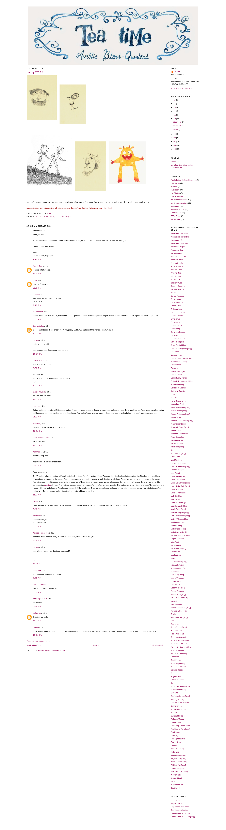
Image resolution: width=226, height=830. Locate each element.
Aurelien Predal (177, 279)
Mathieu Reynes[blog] (180, 512)
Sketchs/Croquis (63, 216)
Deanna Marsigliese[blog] (181, 348)
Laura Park (175, 457)
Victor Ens (175, 752)
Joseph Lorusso (177, 440)
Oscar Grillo (38, 360)
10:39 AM (37, 564)
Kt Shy (35, 501)
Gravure (174, 186)
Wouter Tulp (176, 775)
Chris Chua (175, 319)
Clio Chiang (175, 329)
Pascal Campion (177, 591)
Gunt (173, 394)
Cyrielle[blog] (176, 335)
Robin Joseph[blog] (179, 627)
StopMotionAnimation (180, 810)
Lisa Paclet (175, 473)
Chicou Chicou (177, 315)
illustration (175, 190)
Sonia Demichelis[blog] (180, 686)
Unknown (37, 613)
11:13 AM (37, 385)
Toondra (174, 745)
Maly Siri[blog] (176, 496)
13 (175, 107)
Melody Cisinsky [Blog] (180, 532)
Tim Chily (174, 735)
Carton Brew (176, 306)
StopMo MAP (176, 803)
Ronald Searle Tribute (180, 640)
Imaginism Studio (178, 404)
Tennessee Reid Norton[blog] (183, 816)
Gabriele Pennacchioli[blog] (182, 381)
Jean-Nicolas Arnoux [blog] (182, 420)
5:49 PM (37, 540)
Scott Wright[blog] (178, 663)
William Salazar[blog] (179, 771)
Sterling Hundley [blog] (180, 703)
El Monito (37, 515)
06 (175, 145)
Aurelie (177, 72)
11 (175, 115)
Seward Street (176, 670)
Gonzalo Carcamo (178, 388)
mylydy (36, 340)
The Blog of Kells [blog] (180, 729)
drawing (47, 485)
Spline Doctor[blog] (179, 690)
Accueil (96, 645)
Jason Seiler (176, 417)
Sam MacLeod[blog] (179, 653)
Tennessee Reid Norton (180, 813)
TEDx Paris (175, 216)
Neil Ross (175, 571)
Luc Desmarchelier (178, 493)
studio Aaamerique (178, 709)
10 (175, 119)
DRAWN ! (175, 352)
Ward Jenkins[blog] (179, 762)
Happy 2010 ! (35, 72)
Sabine (36, 627)
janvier (176, 129)
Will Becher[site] (177, 768)
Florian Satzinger (178, 371)
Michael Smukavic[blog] (180, 535)
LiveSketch (175, 193)
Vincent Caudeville (178, 755)
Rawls (173, 614)
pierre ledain (38, 312)
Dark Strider (176, 800)
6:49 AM (37, 509)
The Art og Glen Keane (180, 726)
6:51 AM (37, 417)
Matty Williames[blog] (179, 519)
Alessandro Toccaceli (179, 243)
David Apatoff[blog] (178, 345)
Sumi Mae (175, 712)
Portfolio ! (175, 162)
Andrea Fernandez (41, 533)
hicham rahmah (39, 584)
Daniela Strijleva (177, 342)
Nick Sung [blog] (177, 575)
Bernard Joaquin (177, 289)
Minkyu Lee (175, 552)
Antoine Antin (176, 270)
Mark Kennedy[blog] (179, 506)
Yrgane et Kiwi (177, 785)
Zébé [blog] (175, 788)
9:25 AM (37, 606)
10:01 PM (38, 635)
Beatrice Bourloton (178, 286)
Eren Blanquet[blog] (179, 361)
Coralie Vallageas (178, 332)
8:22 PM (37, 368)
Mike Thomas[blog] (179, 548)
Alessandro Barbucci (179, 233)
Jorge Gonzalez (177, 437)
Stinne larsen (176, 706)
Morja (173, 558)
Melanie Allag (176, 525)
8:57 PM (37, 592)
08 (175, 138)
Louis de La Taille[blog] (180, 486)
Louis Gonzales (177, 489)
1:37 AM (37, 495)
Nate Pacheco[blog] (179, 561)
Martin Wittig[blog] (178, 509)
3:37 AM (37, 319)
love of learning (177, 196)
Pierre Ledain (176, 604)
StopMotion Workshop (180, 807)
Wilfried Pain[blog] (178, 765)
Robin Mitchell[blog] (179, 634)
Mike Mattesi (176, 545)
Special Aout (176, 213)
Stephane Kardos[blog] (180, 696)
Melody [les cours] (178, 529)
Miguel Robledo (177, 539)
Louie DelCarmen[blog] (180, 483)
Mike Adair (175, 542)
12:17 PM (38, 334)
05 (175, 149)
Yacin (173, 781)
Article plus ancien (157, 645)
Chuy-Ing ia (175, 322)
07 (175, 141)
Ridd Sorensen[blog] (179, 617)
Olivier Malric (176, 581)
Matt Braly (37, 423)
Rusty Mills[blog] (177, 650)
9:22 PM (37, 465)
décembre (177, 122)
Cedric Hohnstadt (178, 312)
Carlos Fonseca (177, 296)
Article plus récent (34, 645)
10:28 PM (38, 431)
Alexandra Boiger (178, 247)
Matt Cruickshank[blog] (180, 516)
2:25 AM (37, 578)
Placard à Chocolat (179, 611)
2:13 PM (37, 305)
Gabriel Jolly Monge (179, 378)
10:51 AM (37, 445)
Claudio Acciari (177, 325)
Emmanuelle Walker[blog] (181, 358)
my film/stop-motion (179, 203)
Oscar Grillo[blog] (178, 588)
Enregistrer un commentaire (38, 641)
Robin (173, 621)
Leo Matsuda (176, 460)
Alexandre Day (177, 250)
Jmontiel (36, 294)
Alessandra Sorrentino (180, 237)
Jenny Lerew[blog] (178, 424)
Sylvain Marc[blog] (178, 716)
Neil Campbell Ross (179, 568)
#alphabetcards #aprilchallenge (184, 180)
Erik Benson (176, 365)
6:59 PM (37, 288)
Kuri (172, 450)
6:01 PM (37, 526)
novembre (177, 126)
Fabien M (174, 368)
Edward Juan (176, 355)
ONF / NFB (175, 585)
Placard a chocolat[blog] (181, 607)
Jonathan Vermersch (179, 434)
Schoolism (175, 657)
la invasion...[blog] (178, 453)
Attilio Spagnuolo (40, 599)
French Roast (176, 375)
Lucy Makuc (38, 570)
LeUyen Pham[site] (179, 463)
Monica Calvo (176, 555)
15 (175, 100)
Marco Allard (176, 499)
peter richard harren (41, 437)
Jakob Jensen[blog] (179, 411)
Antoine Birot (176, 273)
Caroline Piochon (178, 302)
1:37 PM (37, 621)
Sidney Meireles (177, 680)
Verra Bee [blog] (177, 749)
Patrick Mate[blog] (178, 594)
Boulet (173, 293)
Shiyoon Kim (176, 676)
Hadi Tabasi (175, 398)
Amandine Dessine (178, 257)
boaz (35, 280)
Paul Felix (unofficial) (179, 598)
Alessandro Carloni (179, 240)
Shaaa (173, 673)
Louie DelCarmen (178, 480)
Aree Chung (176, 276)
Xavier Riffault (176, 778)
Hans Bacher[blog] (178, 401)
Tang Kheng (176, 722)
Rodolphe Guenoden (179, 637)
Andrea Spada (177, 263)
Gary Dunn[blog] (177, 384)
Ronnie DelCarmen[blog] (181, 647)
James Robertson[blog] (180, 414)
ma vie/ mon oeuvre (45, 216)
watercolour (175, 219)
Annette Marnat (177, 266)
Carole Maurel (39, 392)
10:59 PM (38, 354)
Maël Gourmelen (177, 522)
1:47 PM (37, 400)
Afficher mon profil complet (185, 88)
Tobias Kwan (176, 742)
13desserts (175, 183)
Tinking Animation (178, 739)
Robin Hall (175, 624)
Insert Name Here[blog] (180, 407)
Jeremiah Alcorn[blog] (180, 427)
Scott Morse (176, 660)
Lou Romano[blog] (178, 476)
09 (175, 134)
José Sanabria (177, 443)
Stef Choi (174, 693)
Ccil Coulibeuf (176, 309)
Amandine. (37, 452)
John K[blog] (176, 430)
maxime (36, 406)
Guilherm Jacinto (178, 391)
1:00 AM (37, 274)
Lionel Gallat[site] (178, 470)
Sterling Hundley (177, 699)
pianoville (174, 601)
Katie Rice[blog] (177, 447)
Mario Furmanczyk (178, 503)
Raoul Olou (37, 266)
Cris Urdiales (38, 326)
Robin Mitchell (176, 630)
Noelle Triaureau (177, 578)
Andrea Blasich (177, 260)
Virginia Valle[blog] (178, 758)
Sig (172, 683)
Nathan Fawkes (177, 565)
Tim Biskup (175, 732)
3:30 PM (37, 259)
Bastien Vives (176, 283)
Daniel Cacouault (178, 338)
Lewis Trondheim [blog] (180, 466)
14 (175, 104)
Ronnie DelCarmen (179, 644)
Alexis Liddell (176, 253)
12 (175, 111)
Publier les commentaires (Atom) (51, 650)
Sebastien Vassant (178, 666)
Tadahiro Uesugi (177, 719)
